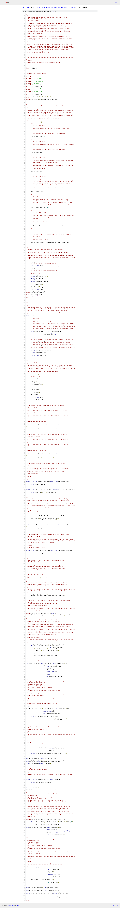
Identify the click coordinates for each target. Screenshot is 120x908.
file (54, 11)
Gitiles (9, 905)
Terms (17, 905)
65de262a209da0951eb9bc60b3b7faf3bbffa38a (52, 7)
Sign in (116, 2)
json (117, 905)
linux (33, 7)
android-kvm (26, 7)
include (72, 7)
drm (77, 7)
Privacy (13, 905)
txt (113, 905)
